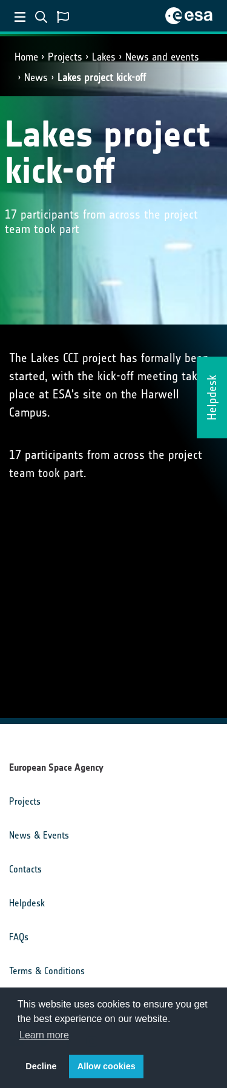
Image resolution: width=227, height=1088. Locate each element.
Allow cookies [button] (106, 1066)
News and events (162, 57)
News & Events (39, 835)
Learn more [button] (44, 1035)
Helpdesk (27, 903)
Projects (65, 57)
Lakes (104, 57)
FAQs (18, 937)
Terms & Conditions (47, 971)
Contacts (25, 869)
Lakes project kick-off (102, 77)
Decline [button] (40, 1066)
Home (26, 57)
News (36, 77)
